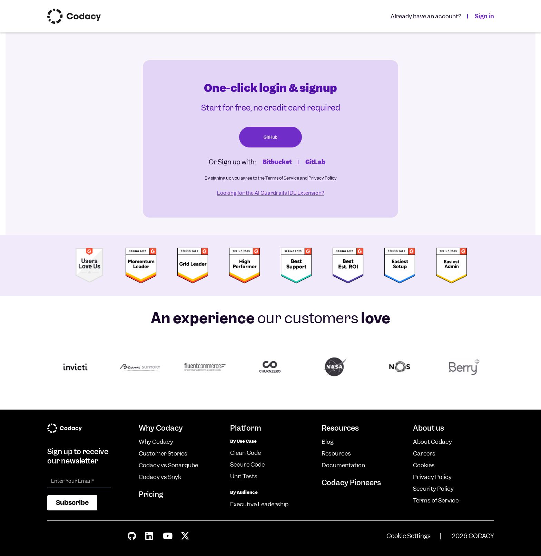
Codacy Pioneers (351, 482)
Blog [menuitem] (328, 441)
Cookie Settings (408, 536)
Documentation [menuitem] (343, 465)
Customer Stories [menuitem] (163, 453)
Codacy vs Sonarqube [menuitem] (168, 465)
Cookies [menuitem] (424, 465)
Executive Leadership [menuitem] (259, 504)
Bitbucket (277, 162)
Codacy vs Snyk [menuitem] (160, 477)
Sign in (484, 16)
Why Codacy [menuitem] (156, 441)
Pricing (151, 494)
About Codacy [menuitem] (432, 441)
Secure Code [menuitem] (247, 464)
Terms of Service (282, 178)
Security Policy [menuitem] (433, 488)
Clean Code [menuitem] (245, 453)
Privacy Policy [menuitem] (432, 477)
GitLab (315, 162)
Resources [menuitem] (336, 453)
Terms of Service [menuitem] (436, 500)
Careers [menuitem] (424, 453)
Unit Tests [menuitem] (243, 476)
